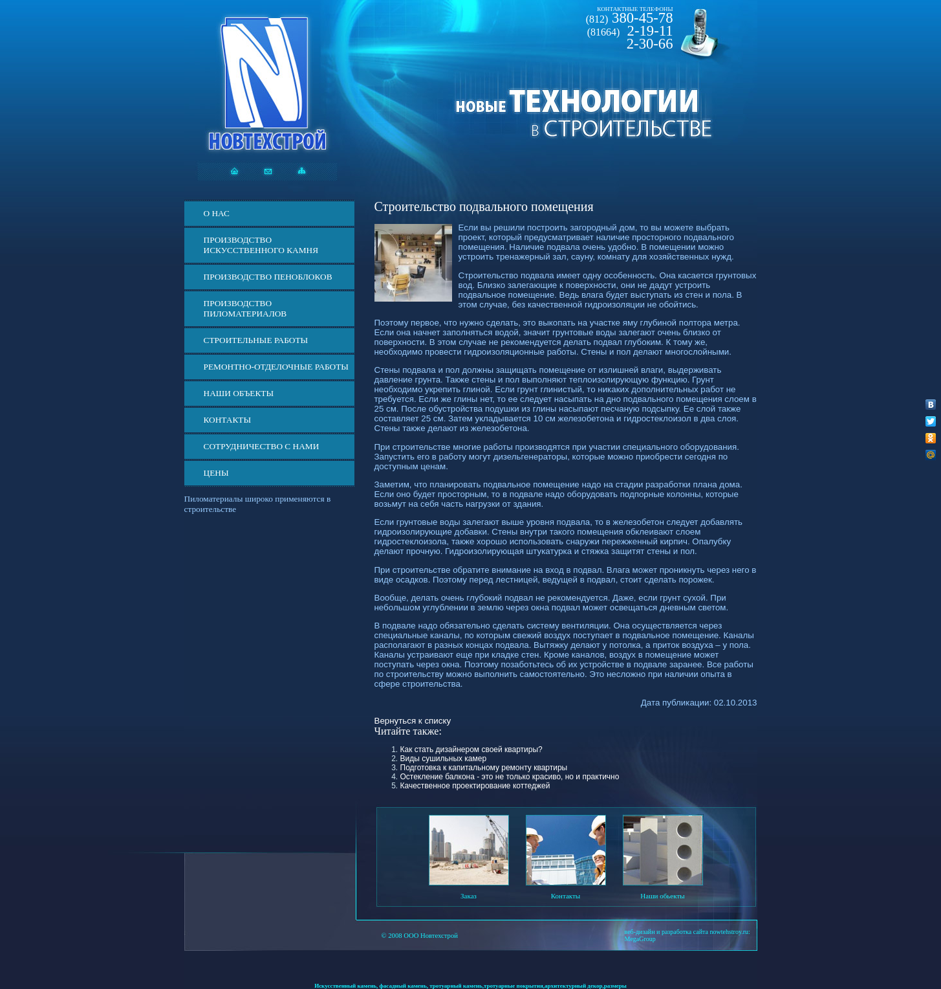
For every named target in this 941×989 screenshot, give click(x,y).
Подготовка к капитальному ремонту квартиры (484, 767)
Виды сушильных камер (443, 758)
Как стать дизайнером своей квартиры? (471, 749)
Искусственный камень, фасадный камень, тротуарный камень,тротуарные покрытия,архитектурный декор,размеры (470, 986)
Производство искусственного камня (261, 245)
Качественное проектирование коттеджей (475, 785)
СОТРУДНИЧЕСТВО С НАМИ (261, 446)
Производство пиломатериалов (245, 308)
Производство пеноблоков (268, 277)
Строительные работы (256, 340)
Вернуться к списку (412, 721)
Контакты (228, 420)
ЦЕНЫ (216, 473)
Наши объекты (239, 393)
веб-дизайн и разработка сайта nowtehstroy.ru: (687, 931)
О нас (217, 213)
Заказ (468, 896)
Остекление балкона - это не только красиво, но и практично (510, 776)
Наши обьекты (662, 896)
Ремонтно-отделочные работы (276, 367)
